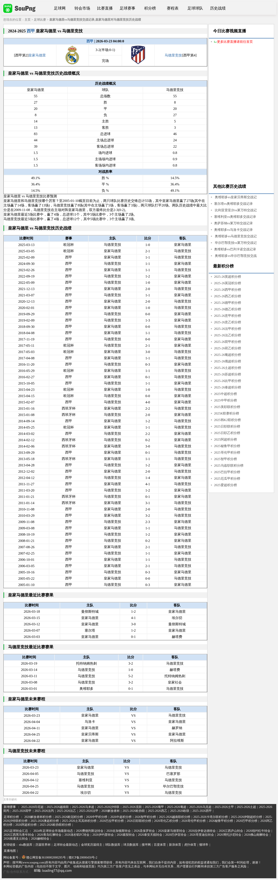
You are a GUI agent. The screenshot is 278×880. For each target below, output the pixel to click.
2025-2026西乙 (157, 810)
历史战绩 (218, 8)
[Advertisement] (241, 114)
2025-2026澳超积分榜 (45, 820)
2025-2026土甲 (224, 807)
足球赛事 (127, 8)
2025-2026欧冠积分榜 (69, 817)
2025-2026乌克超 (200, 807)
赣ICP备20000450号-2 (83, 857)
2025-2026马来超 (83, 807)
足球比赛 (40, 19)
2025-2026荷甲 (22, 810)
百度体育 (160, 844)
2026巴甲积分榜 (246, 820)
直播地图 (10, 850)
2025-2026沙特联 (108, 807)
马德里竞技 (173, 55)
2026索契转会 (126, 834)
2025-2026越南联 (57, 807)
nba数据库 (25, 844)
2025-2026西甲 (202, 810)
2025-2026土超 (246, 807)
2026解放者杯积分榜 (38, 817)
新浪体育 (175, 844)
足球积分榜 (11, 817)
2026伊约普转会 (103, 834)
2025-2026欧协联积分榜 (55, 824)
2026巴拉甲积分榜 (111, 820)
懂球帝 (203, 844)
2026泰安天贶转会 (150, 834)
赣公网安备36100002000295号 (44, 857)
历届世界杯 (43, 844)
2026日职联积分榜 (139, 820)
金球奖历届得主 (91, 844)
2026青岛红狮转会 (49, 834)
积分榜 (150, 8)
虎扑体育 (190, 844)
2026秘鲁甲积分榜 (221, 820)
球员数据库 (131, 844)
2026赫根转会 (40, 838)
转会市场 (82, 8)
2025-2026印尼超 (32, 807)
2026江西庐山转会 (231, 830)
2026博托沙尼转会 (229, 834)
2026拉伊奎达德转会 (202, 830)
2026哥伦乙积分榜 (166, 820)
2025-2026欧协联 (134, 810)
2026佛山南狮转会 (256, 834)
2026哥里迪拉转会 (202, 834)
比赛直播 (105, 8)
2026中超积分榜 (121, 817)
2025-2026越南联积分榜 (174, 817)
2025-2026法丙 (44, 810)
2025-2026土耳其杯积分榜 (79, 820)
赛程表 (173, 8)
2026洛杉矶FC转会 (77, 834)
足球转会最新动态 (66, 844)
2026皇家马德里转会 (171, 830)
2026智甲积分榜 (145, 817)
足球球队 (195, 8)
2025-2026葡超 (176, 807)
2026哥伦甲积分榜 (193, 820)
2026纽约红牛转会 (258, 830)
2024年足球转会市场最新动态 (53, 830)
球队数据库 (112, 844)
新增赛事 (10, 807)
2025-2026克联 (132, 807)
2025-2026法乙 (66, 810)
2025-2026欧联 (180, 810)
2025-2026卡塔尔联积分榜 (210, 817)
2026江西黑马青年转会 (19, 834)
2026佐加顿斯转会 (118, 830)
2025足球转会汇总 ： (18, 830)
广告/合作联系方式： (39, 871)
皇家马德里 (37, 55)
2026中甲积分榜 (96, 817)
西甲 (31, 31)
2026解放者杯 (110, 810)
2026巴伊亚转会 (176, 834)
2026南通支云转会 (16, 838)
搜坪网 (146, 844)
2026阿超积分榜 (26, 824)
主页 (28, 19)
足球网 (60, 8)
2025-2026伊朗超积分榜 (246, 817)
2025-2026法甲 (88, 810)
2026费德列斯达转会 (89, 830)
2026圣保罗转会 (144, 830)
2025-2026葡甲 (154, 807)
